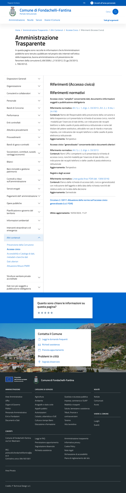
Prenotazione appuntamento (46, 442)
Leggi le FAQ (40, 438)
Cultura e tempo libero (44, 420)
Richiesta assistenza (43, 450)
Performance (13, 115)
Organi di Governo (12, 404)
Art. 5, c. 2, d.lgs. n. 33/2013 (85, 150)
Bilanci (10, 161)
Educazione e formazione (45, 424)
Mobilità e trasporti (72, 404)
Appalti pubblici (41, 408)
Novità (30, 20)
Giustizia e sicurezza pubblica (76, 396)
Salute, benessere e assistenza (77, 408)
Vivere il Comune (52, 20)
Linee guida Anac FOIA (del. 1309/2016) (91, 178)
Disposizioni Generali (16, 78)
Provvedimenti (14, 137)
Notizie (97, 396)
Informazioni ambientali (18, 220)
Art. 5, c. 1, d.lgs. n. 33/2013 (85, 108)
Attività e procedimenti (17, 130)
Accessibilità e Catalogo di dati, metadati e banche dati (21, 255)
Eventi (96, 424)
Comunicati (98, 400)
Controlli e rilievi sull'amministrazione (16, 180)
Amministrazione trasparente (76, 438)
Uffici (7, 400)
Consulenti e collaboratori (19, 93)
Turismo (67, 420)
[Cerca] (115, 12)
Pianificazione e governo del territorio (20, 212)
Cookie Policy (69, 446)
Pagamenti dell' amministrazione (22, 196)
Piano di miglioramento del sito (77, 458)
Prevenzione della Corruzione (20, 244)
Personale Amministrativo (16, 412)
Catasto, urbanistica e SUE (45, 416)
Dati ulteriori (12, 261)
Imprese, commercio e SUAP (75, 400)
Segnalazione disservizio (45, 446)
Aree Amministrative (13, 396)
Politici (8, 408)
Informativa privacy (72, 442)
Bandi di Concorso (15, 108)
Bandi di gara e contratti (18, 144)
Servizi (39, 20)
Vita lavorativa (70, 424)
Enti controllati (13, 122)
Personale (11, 100)
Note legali (68, 450)
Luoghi (96, 421)
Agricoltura (39, 396)
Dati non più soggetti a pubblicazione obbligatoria (19, 287)
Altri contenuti (13, 237)
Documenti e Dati (12, 420)
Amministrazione (17, 20)
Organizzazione (14, 86)
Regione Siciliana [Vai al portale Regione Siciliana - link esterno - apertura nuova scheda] (14, 3)
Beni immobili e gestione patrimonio (18, 170)
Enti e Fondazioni (12, 416)
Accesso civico (13, 249)
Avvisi (96, 404)
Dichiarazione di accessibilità (75, 454)
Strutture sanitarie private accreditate (19, 277)
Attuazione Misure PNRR (18, 266)
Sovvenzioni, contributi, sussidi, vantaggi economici (21, 153)
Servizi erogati (13, 188)
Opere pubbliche (14, 203)
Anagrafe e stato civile (44, 404)
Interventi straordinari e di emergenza (19, 229)
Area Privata (10, 470)
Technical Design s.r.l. (22, 485)
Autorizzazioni (40, 412)
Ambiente (39, 400)
